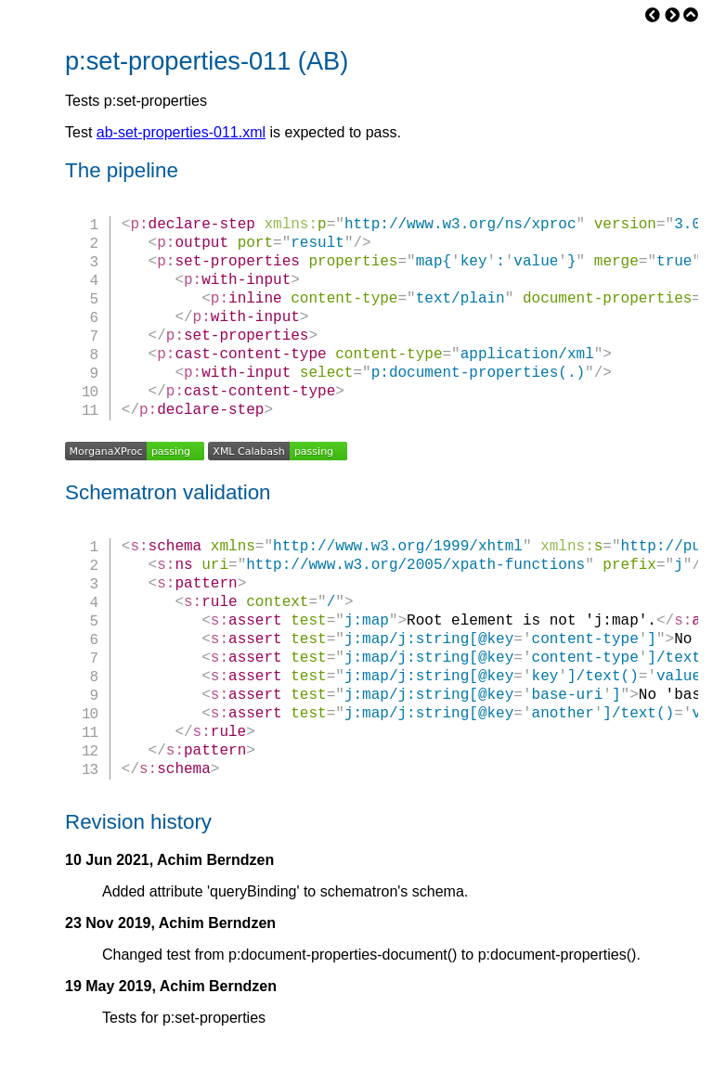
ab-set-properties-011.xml (181, 132)
